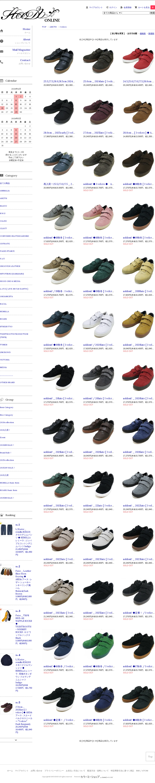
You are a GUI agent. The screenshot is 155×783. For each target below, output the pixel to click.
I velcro (63, 27)
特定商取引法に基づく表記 (122, 770)
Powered (93, 777)
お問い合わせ (36, 770)
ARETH (53, 27)
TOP (44, 27)
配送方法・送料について (98, 770)
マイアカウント (96, 7)
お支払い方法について (75, 770)
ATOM (145, 770)
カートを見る (146, 7)
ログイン (113, 7)
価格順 (143, 33)
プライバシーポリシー (54, 770)
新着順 (151, 33)
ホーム (10, 770)
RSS (138, 770)
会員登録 (127, 7)
